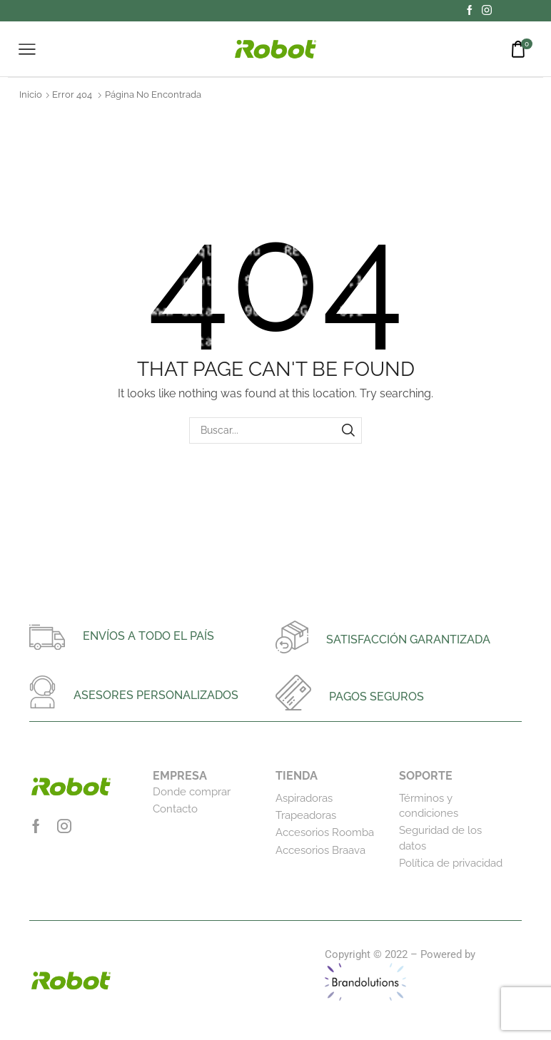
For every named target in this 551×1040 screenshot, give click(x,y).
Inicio (30, 94)
